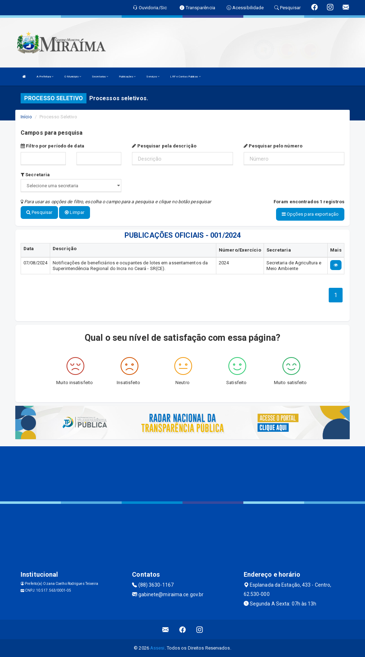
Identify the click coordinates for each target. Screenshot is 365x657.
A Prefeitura (45, 76)
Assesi (157, 648)
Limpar (74, 212)
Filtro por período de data (52, 146)
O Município (72, 76)
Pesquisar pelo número (273, 146)
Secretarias (100, 76)
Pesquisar (39, 212)
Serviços (152, 76)
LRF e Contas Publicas (185, 76)
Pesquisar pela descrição (164, 146)
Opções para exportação (310, 214)
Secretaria (35, 174)
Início (26, 116)
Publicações (127, 76)
